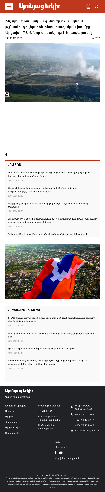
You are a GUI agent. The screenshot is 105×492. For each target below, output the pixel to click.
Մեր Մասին (61, 447)
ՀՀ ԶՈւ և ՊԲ (45, 411)
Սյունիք (9, 411)
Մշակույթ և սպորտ (49, 405)
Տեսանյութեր (12, 433)
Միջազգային (12, 427)
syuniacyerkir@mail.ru (87, 430)
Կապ (57, 441)
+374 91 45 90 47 (84, 420)
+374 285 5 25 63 (84, 414)
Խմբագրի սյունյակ (15, 405)
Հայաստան (11, 422)
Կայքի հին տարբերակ (17, 397)
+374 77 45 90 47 (84, 425)
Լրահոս (14, 165)
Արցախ (9, 416)
